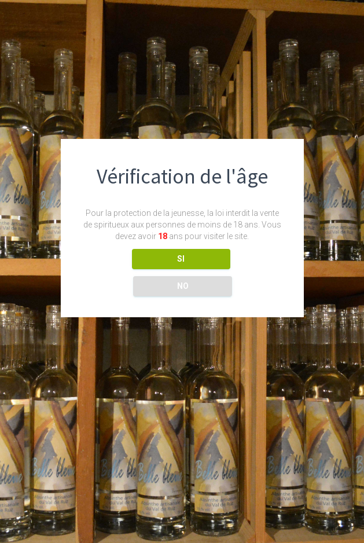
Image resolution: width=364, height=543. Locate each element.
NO (183, 286)
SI (181, 258)
